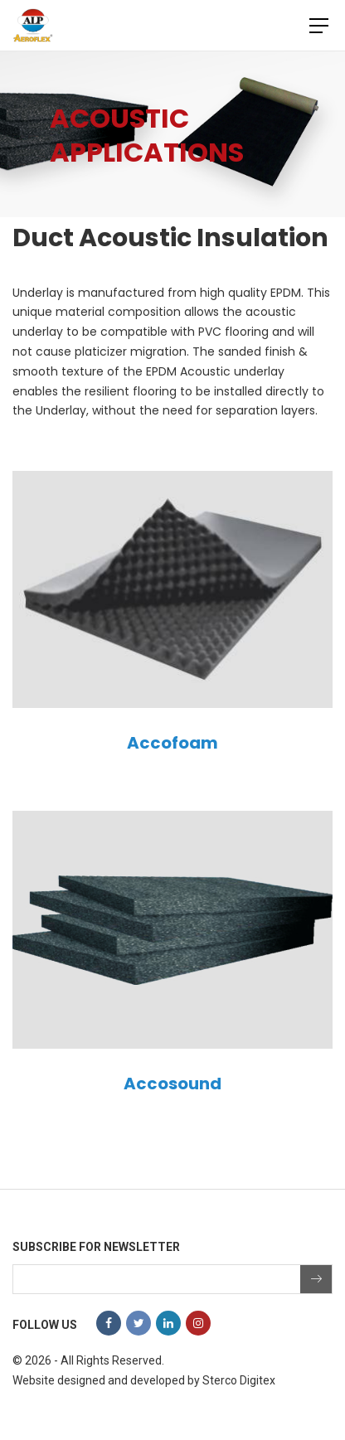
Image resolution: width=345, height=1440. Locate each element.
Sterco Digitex (238, 1380)
